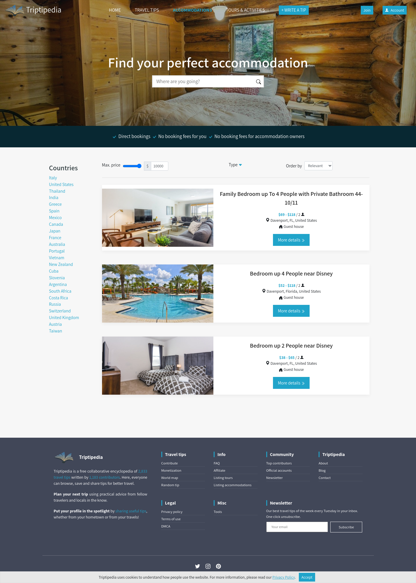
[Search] (203, 81)
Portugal (57, 251)
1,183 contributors (104, 477)
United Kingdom (64, 317)
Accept (307, 577)
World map (169, 477)
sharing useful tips (130, 511)
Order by (294, 166)
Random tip (170, 484)
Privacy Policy (283, 577)
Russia (55, 304)
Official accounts (279, 470)
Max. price (111, 165)
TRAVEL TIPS (147, 10)
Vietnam (57, 257)
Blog (322, 470)
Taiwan (55, 331)
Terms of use (171, 518)
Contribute (169, 463)
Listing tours (223, 477)
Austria (55, 324)
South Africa (60, 291)
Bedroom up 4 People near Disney (291, 273)
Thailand (57, 191)
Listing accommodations (232, 484)
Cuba (54, 271)
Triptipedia (33, 10)
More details (291, 240)
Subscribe (346, 527)
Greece (55, 204)
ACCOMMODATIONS (192, 10)
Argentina (58, 284)
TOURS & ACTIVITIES (245, 10)
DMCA (165, 526)
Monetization (171, 470)
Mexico (55, 217)
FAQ (217, 463)
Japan (54, 231)
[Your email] (297, 527)
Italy (53, 177)
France (55, 237)
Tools (218, 511)
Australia (57, 244)
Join (367, 10)
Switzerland (60, 311)
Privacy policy (172, 511)
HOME (115, 10)
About (323, 463)
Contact (325, 477)
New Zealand (61, 264)
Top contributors (279, 463)
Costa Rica (58, 298)
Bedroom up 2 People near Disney (291, 345)
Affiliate (219, 470)
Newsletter (274, 477)
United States (61, 184)
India (53, 197)
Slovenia (57, 277)
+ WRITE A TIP (293, 10)
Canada (56, 224)
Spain (54, 211)
